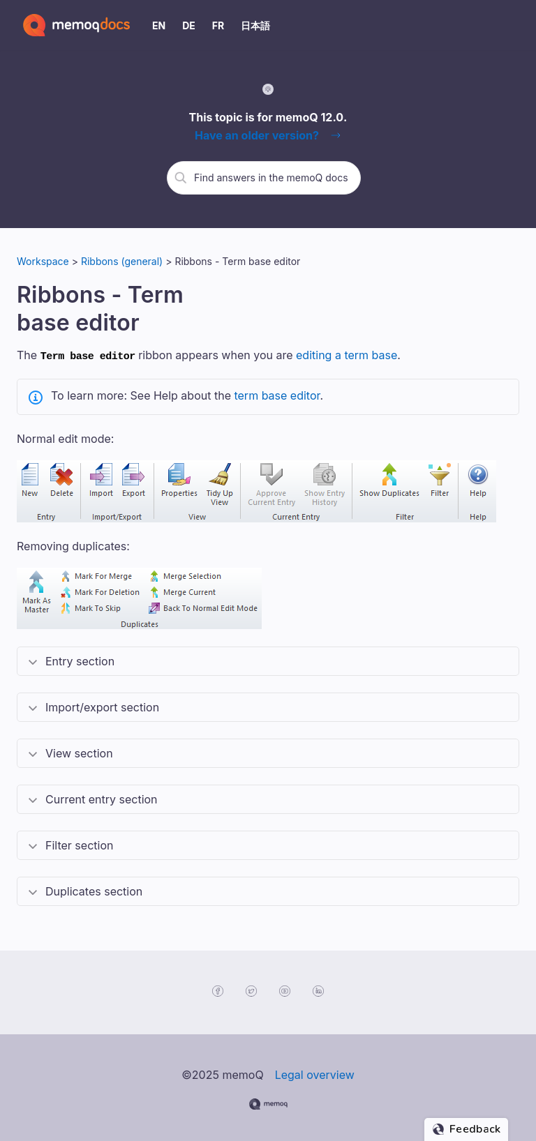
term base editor (277, 393)
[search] (272, 177)
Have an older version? (257, 135)
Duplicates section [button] (93, 889)
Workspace (43, 261)
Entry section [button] (79, 659)
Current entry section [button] (101, 797)
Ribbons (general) (122, 261)
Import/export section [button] (102, 705)
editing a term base (346, 355)
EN (158, 25)
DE (188, 25)
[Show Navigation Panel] (511, 25)
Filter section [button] (79, 843)
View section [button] (79, 751)
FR (218, 25)
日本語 (255, 25)
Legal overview (315, 1073)
